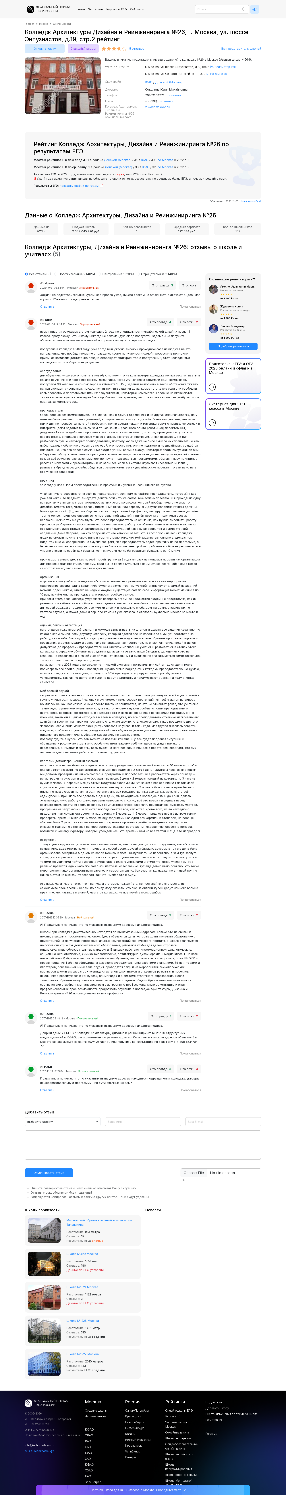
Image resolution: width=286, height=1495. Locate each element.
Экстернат (95, 9)
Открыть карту (45, 48)
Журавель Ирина (231, 306)
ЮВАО (89, 1464)
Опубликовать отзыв (49, 1173)
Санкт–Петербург (137, 1410)
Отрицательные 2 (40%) (159, 274)
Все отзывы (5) (40, 274)
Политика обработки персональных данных (52, 1435)
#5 (42, 283)
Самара (130, 1457)
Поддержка (213, 1402)
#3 (42, 913)
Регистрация (214, 1420)
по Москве (165, 160)
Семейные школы (177, 1432)
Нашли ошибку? (251, 201)
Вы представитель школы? (241, 48)
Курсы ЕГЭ (173, 1416)
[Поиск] (222, 9)
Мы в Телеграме (39, 1451)
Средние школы (96, 1410)
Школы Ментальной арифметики (178, 1483)
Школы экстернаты (178, 1438)
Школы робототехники (181, 1475)
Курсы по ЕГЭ (116, 9)
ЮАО (148, 82)
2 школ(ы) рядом (83, 48)
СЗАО (89, 1470)
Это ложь (190, 285)
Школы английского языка (179, 1456)
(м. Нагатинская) (217, 74)
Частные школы (96, 1416)
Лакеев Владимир (232, 326)
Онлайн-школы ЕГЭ (179, 1410)
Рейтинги (137, 9)
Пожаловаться (190, 306)
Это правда (162, 285)
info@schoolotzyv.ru (39, 1445)
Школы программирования (178, 1467)
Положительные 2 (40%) (77, 274)
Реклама (211, 1433)
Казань (130, 1434)
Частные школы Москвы (176, 1424)
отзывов (136, 48)
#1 (41, 1067)
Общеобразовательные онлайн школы (181, 1446)
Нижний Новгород (138, 1440)
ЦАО (88, 1476)
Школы (79, 9)
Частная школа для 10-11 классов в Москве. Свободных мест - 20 (139, 1490)
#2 (42, 1014)
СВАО (89, 1435)
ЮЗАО (89, 1429)
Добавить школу (217, 1408)
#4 (42, 320)
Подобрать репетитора (233, 346)
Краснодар (133, 1416)
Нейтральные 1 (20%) (118, 274)
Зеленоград (93, 1482)
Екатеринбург (134, 1428)
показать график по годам (79, 185)
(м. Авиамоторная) (223, 67)
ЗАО (88, 1458)
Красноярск (133, 1445)
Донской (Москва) (169, 82)
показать (174, 95)
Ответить (47, 306)
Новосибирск (134, 1422)
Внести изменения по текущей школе (231, 1414)
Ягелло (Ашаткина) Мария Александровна (239, 286)
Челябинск (132, 1451)
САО (88, 1447)
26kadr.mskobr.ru (157, 107)
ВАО (88, 1441)
